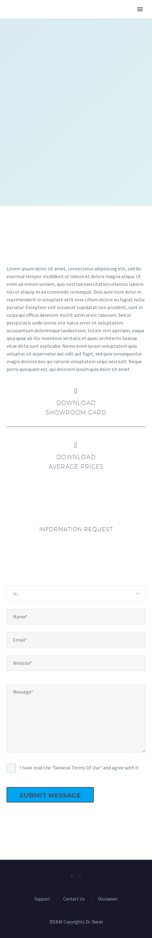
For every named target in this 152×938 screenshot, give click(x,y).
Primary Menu (140, 9)
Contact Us (74, 899)
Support (42, 899)
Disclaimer (108, 899)
